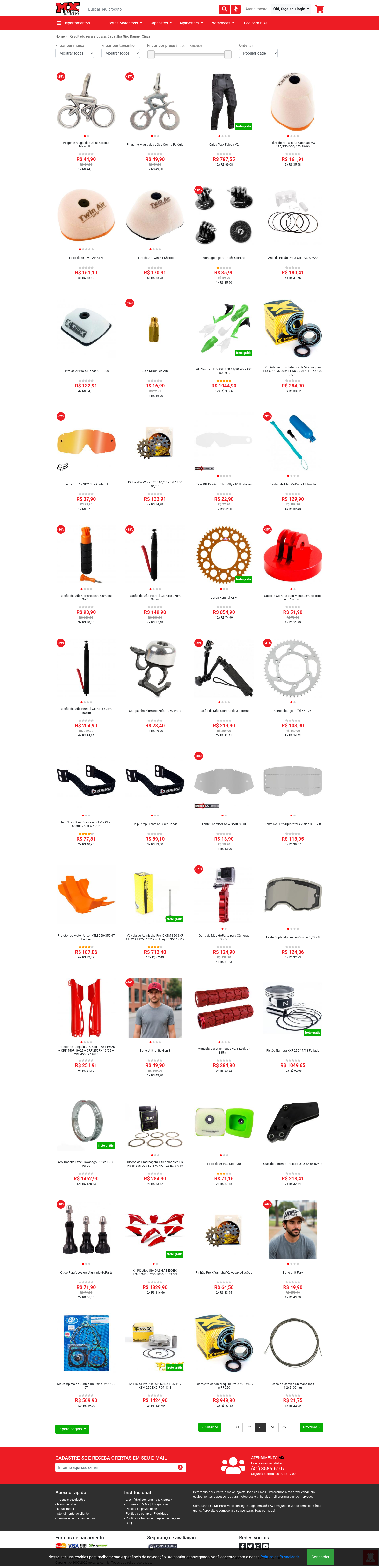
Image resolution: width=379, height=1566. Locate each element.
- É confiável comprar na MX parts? (148, 1499)
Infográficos (160, 1504)
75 (284, 1427)
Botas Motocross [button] (124, 23)
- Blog (128, 1523)
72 (249, 1427)
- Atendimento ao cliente (72, 1513)
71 (237, 1427)
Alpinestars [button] (189, 23)
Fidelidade (161, 1513)
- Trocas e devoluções (70, 1499)
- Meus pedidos (65, 1504)
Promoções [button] (221, 23)
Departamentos (73, 23)
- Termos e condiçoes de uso (75, 1518)
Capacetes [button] (159, 23)
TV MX (144, 1504)
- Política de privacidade (140, 1509)
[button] (291, 9)
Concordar (320, 1557)
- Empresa (131, 1504)
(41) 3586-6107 (268, 1468)
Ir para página (70, 1429)
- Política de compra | (139, 1513)
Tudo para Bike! (255, 23)
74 (272, 1427)
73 (260, 1427)
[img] (236, 8)
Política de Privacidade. (281, 1557)
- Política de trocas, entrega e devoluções (152, 1518)
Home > (61, 37)
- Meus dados (64, 1509)
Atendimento (256, 9)
